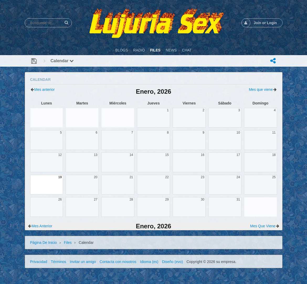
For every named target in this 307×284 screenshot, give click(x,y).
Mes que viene (261, 89)
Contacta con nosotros (118, 262)
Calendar (62, 61)
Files (68, 242)
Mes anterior (44, 89)
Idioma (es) (149, 262)
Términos (58, 262)
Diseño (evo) (172, 262)
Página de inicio (43, 242)
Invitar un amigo (83, 262)
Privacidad (38, 262)
